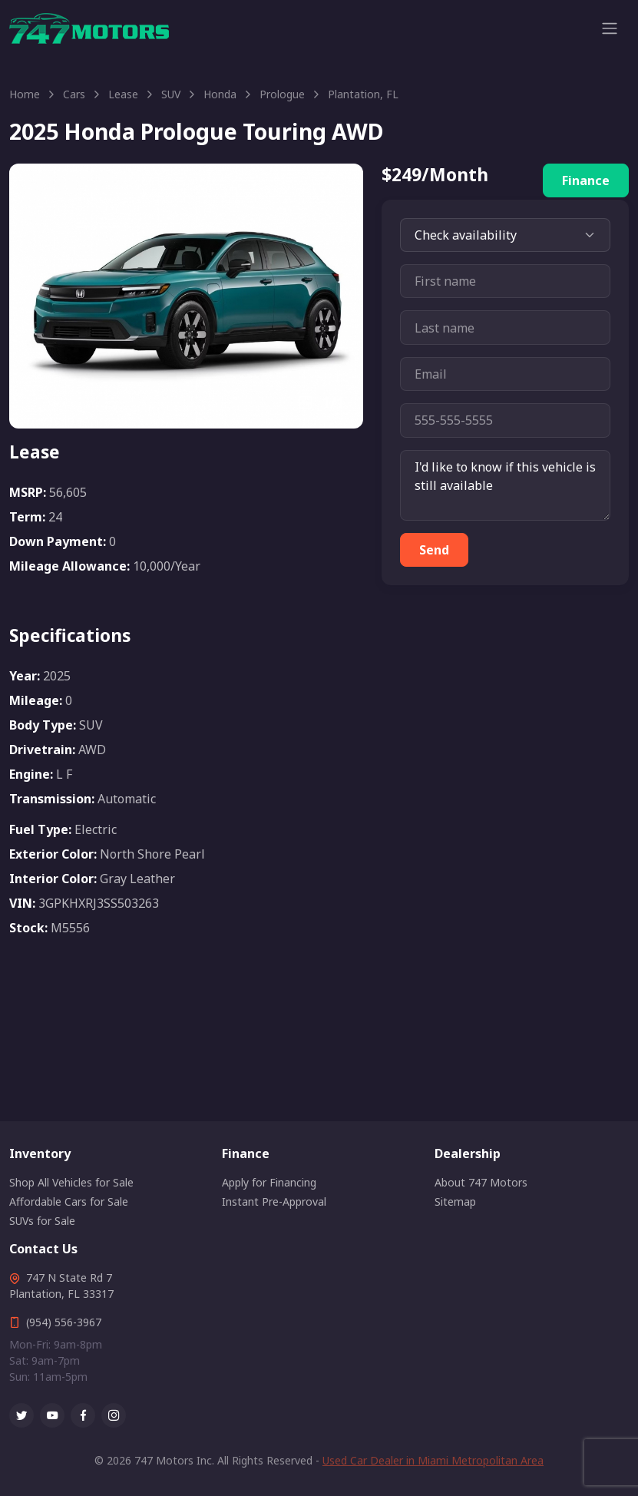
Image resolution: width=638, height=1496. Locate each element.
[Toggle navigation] (609, 28)
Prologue (282, 94)
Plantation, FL (363, 94)
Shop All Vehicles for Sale (71, 1182)
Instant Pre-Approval (274, 1201)
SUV (170, 94)
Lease (123, 94)
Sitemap (455, 1201)
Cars (74, 94)
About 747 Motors (481, 1182)
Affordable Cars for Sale (68, 1201)
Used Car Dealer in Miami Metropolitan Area (433, 1460)
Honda (219, 94)
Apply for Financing (269, 1182)
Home (24, 94)
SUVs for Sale (42, 1220)
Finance (586, 180)
